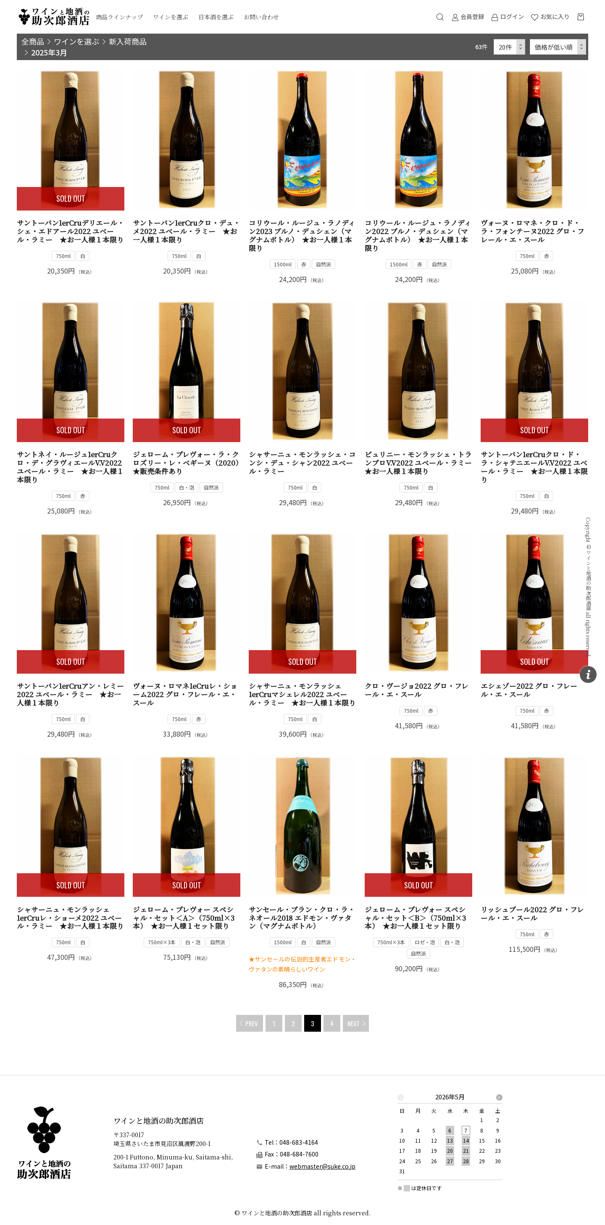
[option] (449, 1136)
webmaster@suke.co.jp (322, 1166)
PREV (251, 1023)
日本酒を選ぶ (216, 17)
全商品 (32, 41)
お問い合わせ (261, 17)
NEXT (353, 1023)
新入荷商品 (128, 41)
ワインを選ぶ (170, 17)
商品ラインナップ (119, 17)
